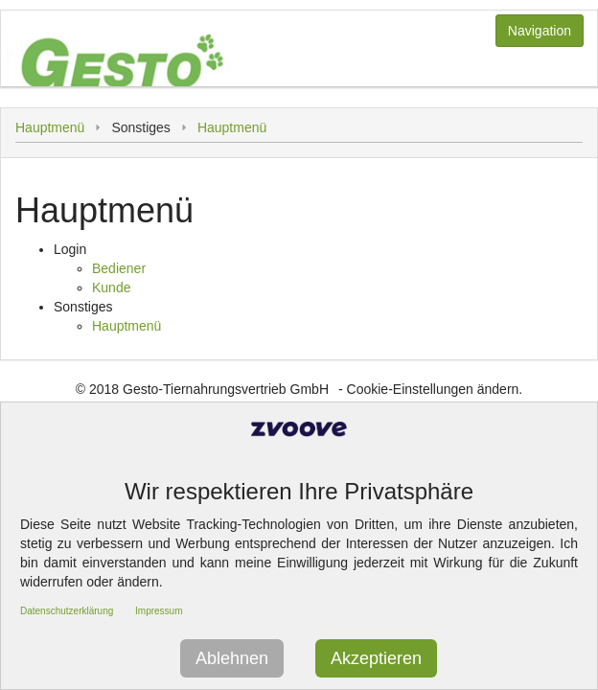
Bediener (119, 268)
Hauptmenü (49, 127)
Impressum (158, 611)
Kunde (111, 287)
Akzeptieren (376, 658)
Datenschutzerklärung (66, 611)
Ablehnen (232, 658)
